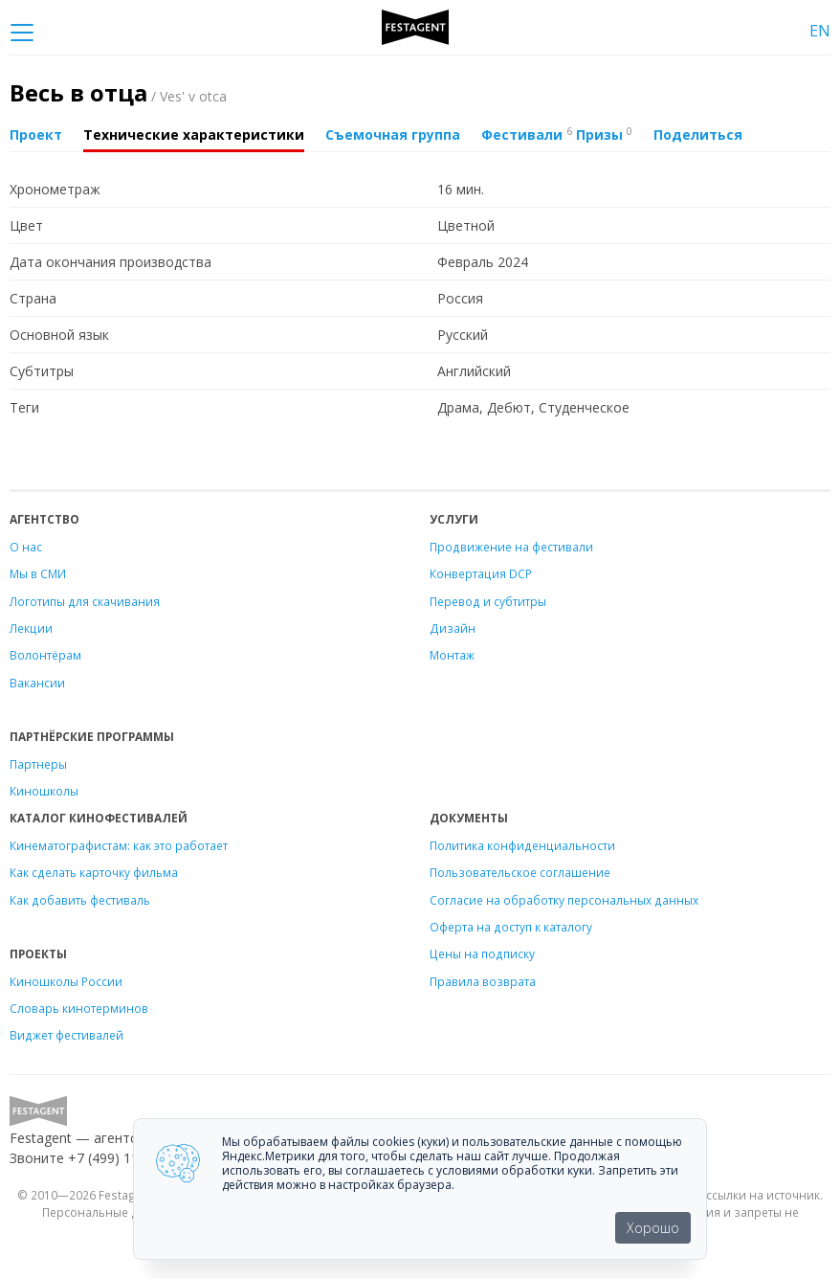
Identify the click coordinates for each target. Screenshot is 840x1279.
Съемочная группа (392, 134)
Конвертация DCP (481, 573)
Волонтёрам (45, 654)
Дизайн (452, 628)
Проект (36, 134)
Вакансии (37, 682)
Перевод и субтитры (488, 601)
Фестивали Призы (556, 134)
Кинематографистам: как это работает (119, 845)
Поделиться (697, 134)
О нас (26, 546)
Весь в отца (118, 92)
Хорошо (653, 1228)
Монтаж (452, 654)
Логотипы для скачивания (85, 601)
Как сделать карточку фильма (94, 872)
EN (819, 30)
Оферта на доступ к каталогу (511, 926)
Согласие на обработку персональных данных (564, 900)
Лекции (31, 628)
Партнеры (38, 764)
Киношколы (44, 790)
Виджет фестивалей (66, 1035)
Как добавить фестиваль (80, 900)
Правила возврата (483, 981)
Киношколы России (66, 981)
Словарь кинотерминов (79, 1008)
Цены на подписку (482, 953)
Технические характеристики (193, 134)
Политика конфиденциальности (522, 845)
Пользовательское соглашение (520, 872)
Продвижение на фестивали (511, 546)
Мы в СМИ (38, 573)
